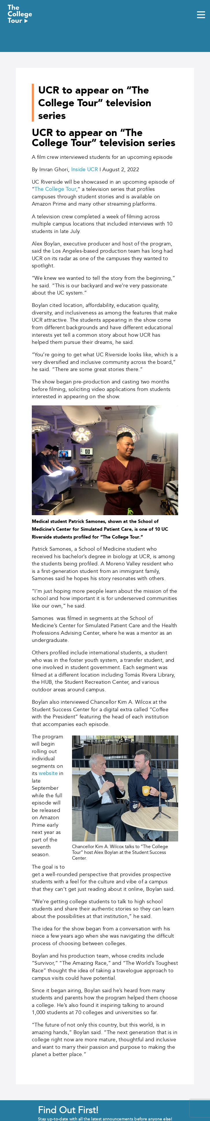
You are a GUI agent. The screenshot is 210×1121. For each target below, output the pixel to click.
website (48, 773)
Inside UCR (84, 169)
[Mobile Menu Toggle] (201, 15)
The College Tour (55, 189)
